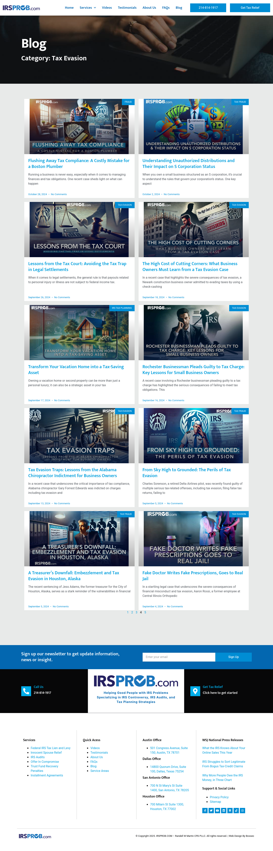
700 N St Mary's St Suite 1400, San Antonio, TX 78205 (169, 787)
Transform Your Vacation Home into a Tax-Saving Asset (76, 370)
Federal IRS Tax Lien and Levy (51, 748)
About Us (149, 8)
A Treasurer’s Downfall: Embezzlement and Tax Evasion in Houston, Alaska (73, 576)
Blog (179, 8)
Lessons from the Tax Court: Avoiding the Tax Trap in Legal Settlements (77, 266)
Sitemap (215, 801)
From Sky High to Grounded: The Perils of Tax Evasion (187, 473)
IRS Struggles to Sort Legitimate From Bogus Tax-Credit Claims (223, 763)
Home (69, 8)
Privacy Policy (219, 797)
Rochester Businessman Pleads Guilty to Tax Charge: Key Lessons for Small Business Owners (194, 370)
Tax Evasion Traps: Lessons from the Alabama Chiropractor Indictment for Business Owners (72, 473)
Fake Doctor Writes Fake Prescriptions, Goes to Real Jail (193, 576)
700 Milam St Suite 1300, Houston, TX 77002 (167, 806)
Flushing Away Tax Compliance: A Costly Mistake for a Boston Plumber (78, 163)
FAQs (165, 8)
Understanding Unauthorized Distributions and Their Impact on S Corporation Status (189, 163)
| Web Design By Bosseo (241, 836)
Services (88, 8)
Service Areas (99, 770)
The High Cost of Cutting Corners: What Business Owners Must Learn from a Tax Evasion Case (190, 266)
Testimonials (127, 8)
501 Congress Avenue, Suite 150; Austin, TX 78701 (169, 750)
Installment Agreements (47, 775)
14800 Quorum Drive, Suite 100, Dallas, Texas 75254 (168, 769)
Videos (107, 8)
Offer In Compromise (45, 761)
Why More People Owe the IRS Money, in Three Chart (222, 777)
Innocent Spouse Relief (46, 752)
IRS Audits (38, 757)
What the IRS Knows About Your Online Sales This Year (223, 750)
